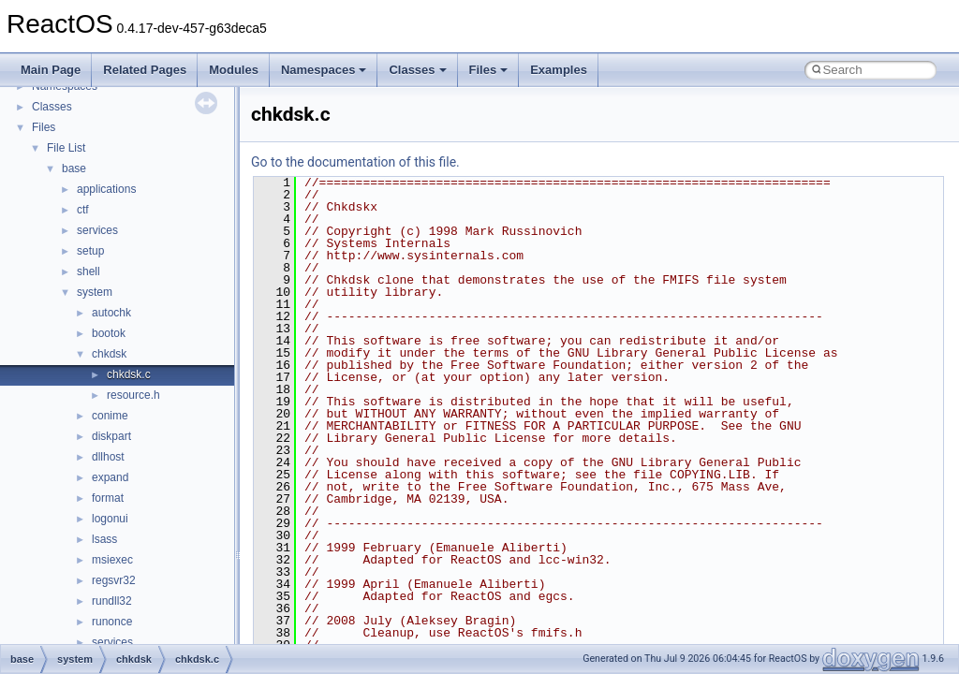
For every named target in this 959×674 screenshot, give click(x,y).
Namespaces (324, 70)
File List (66, 147)
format (108, 498)
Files (489, 70)
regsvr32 (114, 580)
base (74, 168)
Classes (417, 70)
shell (88, 271)
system (94, 292)
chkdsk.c (129, 374)
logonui (110, 518)
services (97, 230)
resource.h (133, 395)
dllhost (108, 456)
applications (106, 189)
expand (110, 477)
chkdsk (109, 353)
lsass (104, 539)
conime (110, 415)
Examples (558, 70)
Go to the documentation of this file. (355, 161)
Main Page (51, 70)
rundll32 (112, 601)
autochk (111, 312)
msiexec (112, 559)
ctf (83, 209)
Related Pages (144, 70)
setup (90, 250)
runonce (112, 621)
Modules (233, 70)
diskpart (111, 436)
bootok (108, 333)
